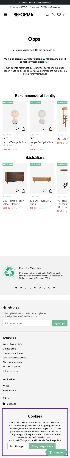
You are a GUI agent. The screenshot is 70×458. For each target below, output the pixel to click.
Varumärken (9, 389)
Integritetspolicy (11, 366)
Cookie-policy (53, 440)
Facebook (11, 403)
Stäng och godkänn (42, 446)
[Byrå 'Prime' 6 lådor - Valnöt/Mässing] (15, 178)
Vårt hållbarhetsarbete (15, 357)
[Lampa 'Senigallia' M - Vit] (42, 116)
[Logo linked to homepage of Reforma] (23, 14)
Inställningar (17, 446)
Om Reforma (9, 348)
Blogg (6, 385)
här (47, 61)
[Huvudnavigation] (5, 15)
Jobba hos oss (10, 370)
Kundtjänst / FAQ (12, 343)
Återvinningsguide (12, 361)
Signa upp (59, 323)
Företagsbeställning (13, 352)
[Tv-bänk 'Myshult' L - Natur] (42, 178)
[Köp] (23, 129)
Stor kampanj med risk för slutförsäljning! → (35, 2)
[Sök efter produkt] (47, 15)
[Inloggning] (53, 15)
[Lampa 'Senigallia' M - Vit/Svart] (15, 116)
